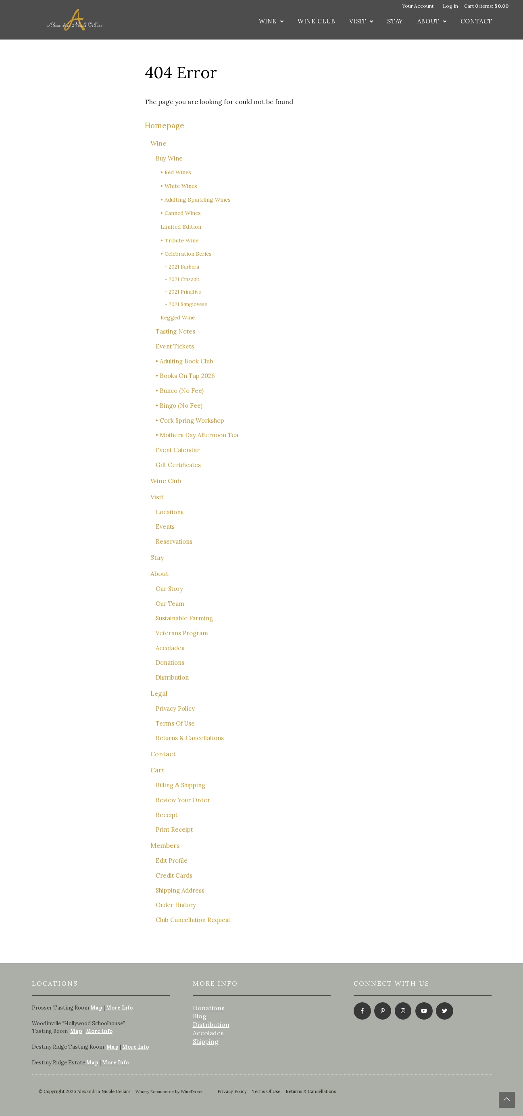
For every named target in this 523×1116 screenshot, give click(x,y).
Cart (157, 770)
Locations (169, 512)
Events (165, 526)
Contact (476, 21)
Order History (176, 905)
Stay (395, 21)
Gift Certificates (178, 465)
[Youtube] (423, 1012)
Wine (268, 21)
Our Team (170, 603)
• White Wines (178, 186)
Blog (199, 1016)
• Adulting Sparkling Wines (195, 199)
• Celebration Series (186, 253)
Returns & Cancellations (190, 738)
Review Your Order (183, 800)
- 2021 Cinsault (182, 279)
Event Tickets (175, 346)
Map (96, 1007)
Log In (450, 6)
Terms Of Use (175, 723)
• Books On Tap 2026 (185, 376)
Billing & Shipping (180, 785)
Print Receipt (174, 829)
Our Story (169, 588)
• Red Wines (175, 172)
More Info (119, 1007)
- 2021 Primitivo (183, 292)
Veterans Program (182, 633)
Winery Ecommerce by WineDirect (169, 1091)
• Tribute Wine (179, 240)
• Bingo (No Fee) (179, 405)
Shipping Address (180, 890)
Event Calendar (178, 450)
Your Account (417, 6)
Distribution (172, 677)
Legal (158, 693)
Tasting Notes (175, 331)
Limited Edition (180, 226)
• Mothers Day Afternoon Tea (197, 435)
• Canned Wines (180, 213)
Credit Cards (174, 875)
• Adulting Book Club (184, 361)
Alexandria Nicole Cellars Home (74, 19)
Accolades (170, 648)
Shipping (206, 1041)
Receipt (166, 815)
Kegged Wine (177, 317)
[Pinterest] (382, 1012)
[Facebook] (361, 1012)
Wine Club (316, 21)
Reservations (174, 541)
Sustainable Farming (184, 618)
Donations (170, 662)
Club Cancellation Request (193, 920)
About (428, 21)
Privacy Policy (175, 708)
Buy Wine (169, 158)
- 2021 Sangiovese (186, 304)
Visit (357, 21)
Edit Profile (172, 860)
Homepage (164, 125)
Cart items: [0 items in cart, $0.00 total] (486, 6)
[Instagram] (402, 1012)
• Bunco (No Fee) (180, 390)
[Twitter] (444, 1012)
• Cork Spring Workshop (190, 420)
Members (165, 845)
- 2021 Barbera (182, 267)
